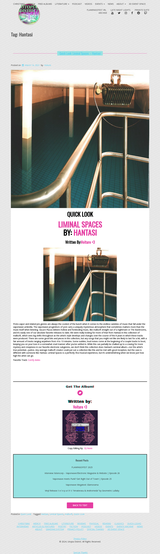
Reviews (81, 523)
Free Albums (51, 523)
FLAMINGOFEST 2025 (82, 467)
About (121, 3)
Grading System (55, 529)
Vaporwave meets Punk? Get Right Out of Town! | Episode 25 (82, 478)
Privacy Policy (75, 529)
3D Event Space (137, 3)
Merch (36, 523)
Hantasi (44, 514)
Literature (68, 523)
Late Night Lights (120, 10)
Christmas (24, 523)
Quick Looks (134, 523)
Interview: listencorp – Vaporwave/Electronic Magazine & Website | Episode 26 (82, 473)
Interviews (23, 526)
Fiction (74, 526)
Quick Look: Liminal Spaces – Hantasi (80, 53)
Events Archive (125, 526)
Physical (94, 523)
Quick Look (25, 514)
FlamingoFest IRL (96, 10)
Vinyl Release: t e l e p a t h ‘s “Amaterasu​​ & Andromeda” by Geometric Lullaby (82, 490)
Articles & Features (43, 526)
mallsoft (69, 514)
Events (100, 3)
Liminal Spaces (56, 514)
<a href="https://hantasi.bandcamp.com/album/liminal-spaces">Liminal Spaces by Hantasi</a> (80, 372)
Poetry (62, 526)
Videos (88, 3)
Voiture (47, 65)
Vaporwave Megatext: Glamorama (82, 484)
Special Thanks (95, 529)
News (111, 3)
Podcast (86, 526)
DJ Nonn (88, 448)
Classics (119, 523)
